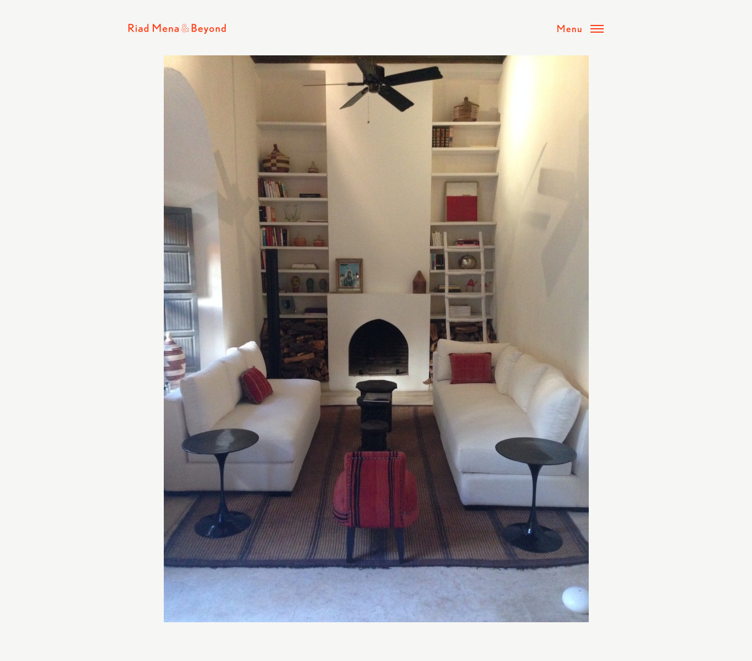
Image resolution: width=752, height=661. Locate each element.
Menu (570, 28)
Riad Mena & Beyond (177, 29)
